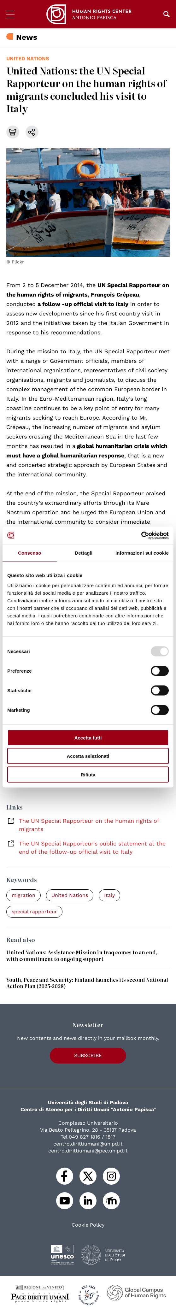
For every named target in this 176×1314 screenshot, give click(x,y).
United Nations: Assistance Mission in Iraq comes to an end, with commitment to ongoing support (81, 955)
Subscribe (88, 1055)
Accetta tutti (88, 737)
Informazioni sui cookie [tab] (142, 553)
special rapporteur (34, 912)
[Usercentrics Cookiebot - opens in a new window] (141, 535)
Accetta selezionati (88, 756)
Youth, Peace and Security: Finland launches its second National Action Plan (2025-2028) (87, 983)
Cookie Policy (88, 1225)
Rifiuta (88, 774)
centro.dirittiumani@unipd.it (88, 1144)
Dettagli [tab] (83, 553)
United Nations (27, 59)
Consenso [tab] (29, 553)
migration (23, 895)
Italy (109, 895)
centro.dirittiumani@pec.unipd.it (88, 1151)
